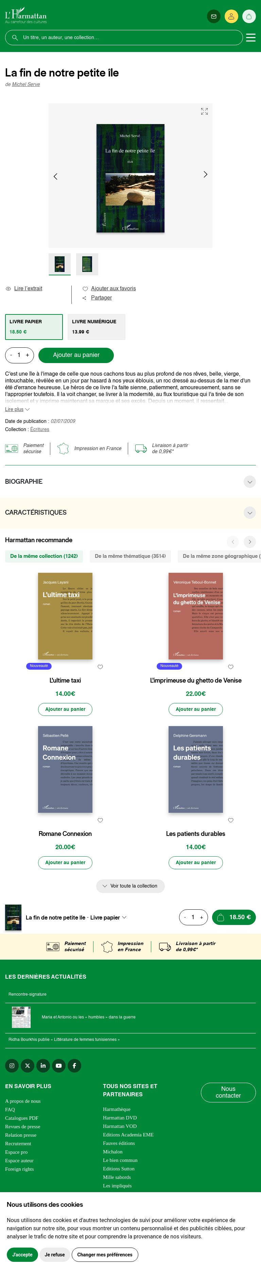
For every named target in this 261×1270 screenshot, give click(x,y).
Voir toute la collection (133, 886)
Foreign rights (19, 1169)
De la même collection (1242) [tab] (44, 556)
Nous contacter (228, 1092)
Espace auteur (19, 1160)
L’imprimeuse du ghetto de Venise (196, 680)
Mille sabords (117, 1177)
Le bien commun (120, 1160)
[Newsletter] (214, 16)
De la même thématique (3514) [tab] (130, 556)
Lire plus (14, 409)
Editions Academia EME (128, 1134)
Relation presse (20, 1135)
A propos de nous (23, 1101)
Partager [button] (97, 298)
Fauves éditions (119, 1143)
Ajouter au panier (76, 355)
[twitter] (27, 1065)
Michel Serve (26, 84)
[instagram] (12, 1065)
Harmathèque (116, 1109)
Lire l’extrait (23, 289)
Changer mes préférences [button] (105, 1254)
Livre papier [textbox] (105, 917)
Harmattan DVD (120, 1117)
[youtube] (59, 1065)
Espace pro (16, 1152)
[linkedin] (43, 1065)
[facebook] (74, 1065)
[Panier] (249, 16)
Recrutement (18, 1143)
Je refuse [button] (55, 1254)
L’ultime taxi (65, 680)
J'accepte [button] (22, 1254)
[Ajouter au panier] (65, 709)
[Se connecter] (231, 16)
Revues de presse (22, 1126)
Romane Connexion (65, 834)
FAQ (10, 1109)
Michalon (113, 1151)
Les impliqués (117, 1185)
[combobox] (110, 917)
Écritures (39, 429)
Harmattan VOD (120, 1126)
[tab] (34, 327)
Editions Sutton (119, 1168)
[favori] (100, 667)
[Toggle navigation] (251, 38)
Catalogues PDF (21, 1118)
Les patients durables (195, 834)
